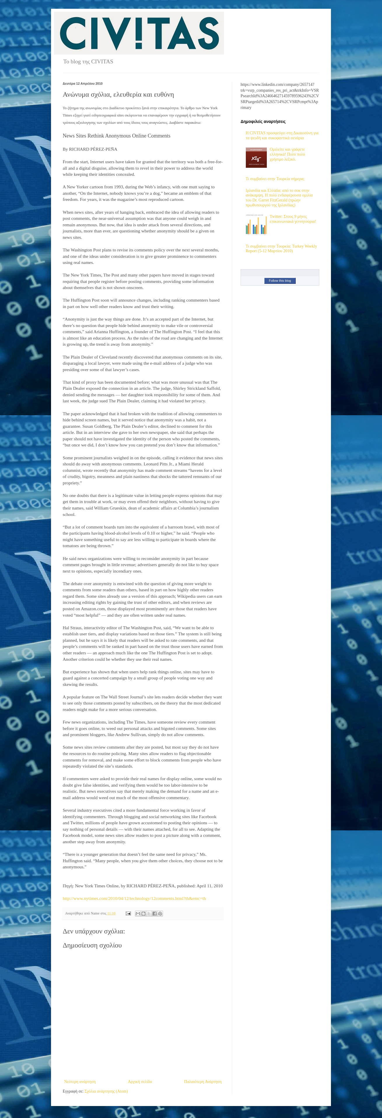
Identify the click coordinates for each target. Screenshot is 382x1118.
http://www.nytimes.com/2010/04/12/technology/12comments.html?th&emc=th (134, 898)
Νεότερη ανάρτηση (80, 1081)
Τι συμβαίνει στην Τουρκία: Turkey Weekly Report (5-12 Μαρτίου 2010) (281, 248)
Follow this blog (280, 280)
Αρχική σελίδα (140, 1081)
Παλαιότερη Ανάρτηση (203, 1081)
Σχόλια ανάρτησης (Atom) (106, 1091)
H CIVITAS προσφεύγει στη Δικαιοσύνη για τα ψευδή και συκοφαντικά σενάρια (282, 135)
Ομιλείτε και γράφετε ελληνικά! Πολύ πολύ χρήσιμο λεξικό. (287, 154)
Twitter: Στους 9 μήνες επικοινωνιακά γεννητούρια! (293, 219)
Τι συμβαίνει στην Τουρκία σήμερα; (275, 179)
